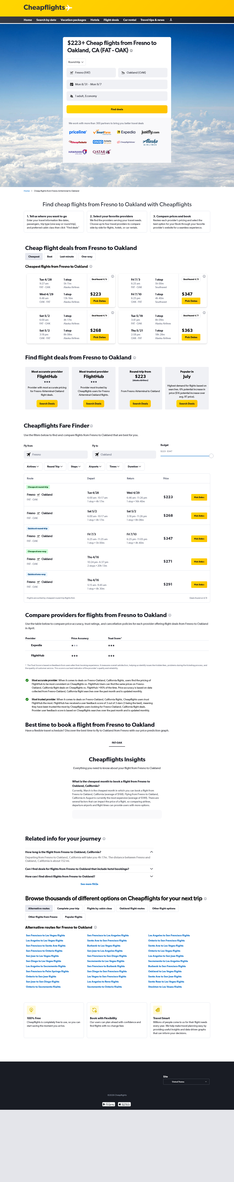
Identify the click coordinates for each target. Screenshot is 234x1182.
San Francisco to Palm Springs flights (47, 968)
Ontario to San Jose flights (41, 973)
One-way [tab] (87, 253)
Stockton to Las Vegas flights (165, 983)
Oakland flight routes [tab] (132, 905)
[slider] (211, 453)
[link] (47, 400)
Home (28, 20)
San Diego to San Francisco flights (107, 968)
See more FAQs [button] (89, 881)
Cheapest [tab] (33, 253)
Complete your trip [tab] (68, 905)
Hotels (94, 20)
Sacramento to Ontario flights (104, 983)
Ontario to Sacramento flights (43, 983)
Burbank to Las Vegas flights (103, 942)
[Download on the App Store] (124, 1101)
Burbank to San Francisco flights (167, 963)
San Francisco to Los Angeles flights (108, 932)
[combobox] (76, 62)
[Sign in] (170, 20)
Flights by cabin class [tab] (99, 905)
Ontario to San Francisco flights (166, 937)
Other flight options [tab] (163, 905)
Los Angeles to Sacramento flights (46, 963)
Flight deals (111, 20)
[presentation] (131, 50)
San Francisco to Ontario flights (44, 947)
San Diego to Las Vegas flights (43, 958)
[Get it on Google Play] (108, 1101)
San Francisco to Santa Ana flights (45, 942)
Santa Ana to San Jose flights (165, 973)
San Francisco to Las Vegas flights (45, 932)
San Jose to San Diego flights (42, 978)
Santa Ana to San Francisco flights (107, 937)
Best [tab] (49, 253)
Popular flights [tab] (73, 913)
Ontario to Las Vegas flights (164, 947)
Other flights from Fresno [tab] (42, 913)
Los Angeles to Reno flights (103, 978)
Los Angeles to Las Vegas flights (44, 937)
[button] (89, 83)
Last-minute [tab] (67, 253)
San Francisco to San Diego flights (107, 953)
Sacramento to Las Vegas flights (105, 958)
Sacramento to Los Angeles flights (168, 958)
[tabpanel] (117, 799)
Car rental (129, 20)
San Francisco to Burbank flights (106, 963)
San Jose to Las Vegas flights (42, 953)
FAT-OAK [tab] (117, 739)
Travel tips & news (152, 20)
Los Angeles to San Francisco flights (169, 932)
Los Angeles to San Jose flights (166, 953)
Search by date (46, 20)
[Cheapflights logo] (44, 8)
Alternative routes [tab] (39, 905)
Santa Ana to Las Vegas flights (165, 942)
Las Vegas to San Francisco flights (106, 973)
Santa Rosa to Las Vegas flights (166, 978)
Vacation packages (73, 20)
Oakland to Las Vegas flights (165, 968)
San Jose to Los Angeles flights (104, 947)
